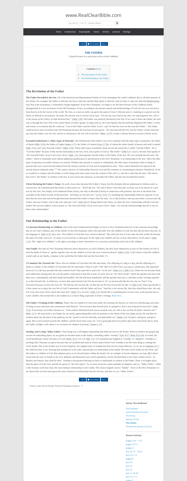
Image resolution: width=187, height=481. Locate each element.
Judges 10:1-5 (132, 444)
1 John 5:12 (135, 285)
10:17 (134, 151)
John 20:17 (84, 202)
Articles (105, 32)
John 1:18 (77, 119)
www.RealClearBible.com (93, 15)
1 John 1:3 (94, 292)
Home (58, 32)
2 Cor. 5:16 (101, 195)
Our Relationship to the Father (95, 78)
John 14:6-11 (95, 123)
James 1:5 (122, 317)
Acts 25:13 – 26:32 (134, 451)
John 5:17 (126, 151)
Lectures (116, 32)
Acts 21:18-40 (132, 473)
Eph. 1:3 (73, 155)
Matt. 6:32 (68, 148)
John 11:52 (46, 234)
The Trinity (130, 415)
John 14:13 (136, 313)
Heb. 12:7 (31, 313)
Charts (96, 32)
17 (109, 195)
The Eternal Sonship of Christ (139, 426)
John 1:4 (118, 270)
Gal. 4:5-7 (124, 335)
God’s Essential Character (137, 412)
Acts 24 (129, 462)
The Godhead (94, 44)
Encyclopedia (84, 32)
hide (98, 69)
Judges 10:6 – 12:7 (134, 440)
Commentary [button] (70, 32)
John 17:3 (76, 292)
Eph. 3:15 (31, 148)
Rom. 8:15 (72, 339)
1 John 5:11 (128, 270)
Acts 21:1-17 (131, 476)
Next (103, 44)
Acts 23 (129, 465)
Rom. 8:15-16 (137, 335)
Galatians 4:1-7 (152, 346)
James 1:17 (70, 144)
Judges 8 (129, 458)
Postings (126, 32)
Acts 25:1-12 (131, 455)
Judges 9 (129, 448)
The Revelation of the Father (94, 74)
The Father (131, 423)
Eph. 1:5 (90, 339)
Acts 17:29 (103, 144)
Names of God (132, 419)
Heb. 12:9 (40, 144)
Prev (83, 44)
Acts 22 (129, 469)
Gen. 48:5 (147, 353)
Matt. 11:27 (106, 133)
